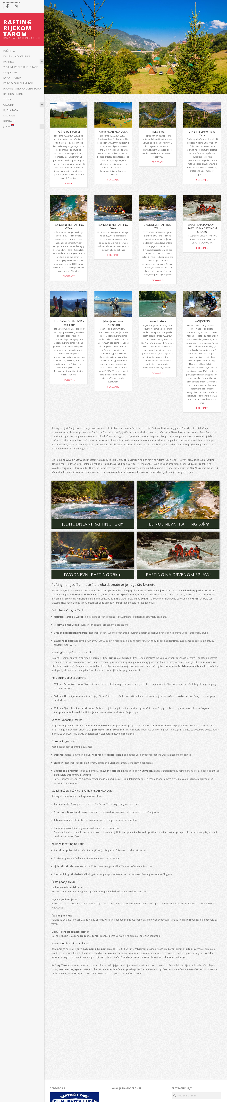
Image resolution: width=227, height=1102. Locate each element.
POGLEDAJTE (157, 372)
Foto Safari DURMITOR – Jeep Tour (69, 322)
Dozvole (9, 115)
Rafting (8, 61)
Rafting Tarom (13, 94)
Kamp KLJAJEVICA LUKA (16, 56)
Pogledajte (69, 183)
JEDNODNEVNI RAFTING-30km (113, 226)
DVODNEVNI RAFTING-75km (157, 226)
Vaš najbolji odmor (68, 131)
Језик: (8, 126)
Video (7, 99)
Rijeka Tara (10, 110)
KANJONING (10, 72)
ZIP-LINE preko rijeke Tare (20, 67)
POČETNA (9, 50)
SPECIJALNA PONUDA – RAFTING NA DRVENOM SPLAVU (202, 228)
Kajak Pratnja (12, 77)
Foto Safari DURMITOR (18, 83)
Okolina (8, 104)
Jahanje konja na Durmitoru (22, 88)
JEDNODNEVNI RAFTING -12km (69, 226)
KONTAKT (9, 120)
